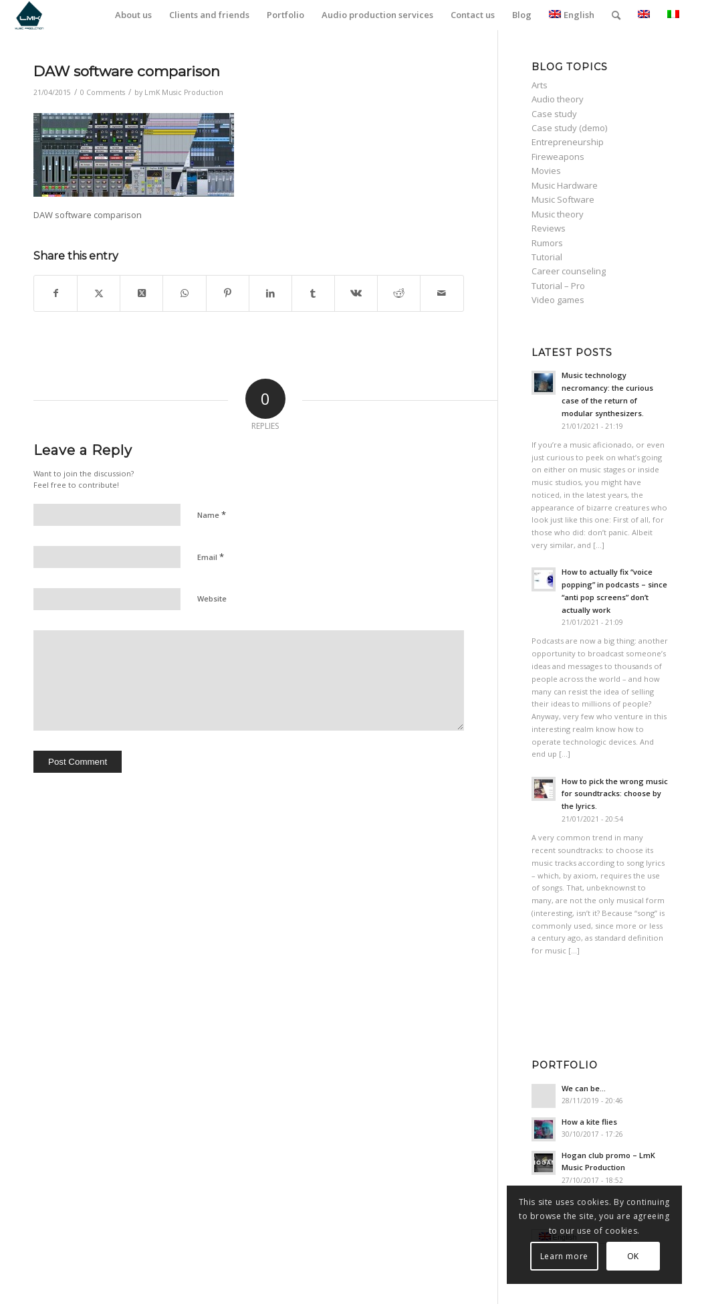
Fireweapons (558, 157)
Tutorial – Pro (558, 286)
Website (212, 598)
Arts (540, 85)
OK (632, 1256)
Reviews (549, 228)
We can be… (584, 1088)
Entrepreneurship (568, 142)
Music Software (563, 199)
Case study (554, 114)
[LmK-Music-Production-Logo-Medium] (29, 15)
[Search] (616, 15)
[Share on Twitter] (99, 293)
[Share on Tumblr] (313, 293)
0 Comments (102, 92)
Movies (546, 171)
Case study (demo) (569, 128)
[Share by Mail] (442, 293)
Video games (558, 300)
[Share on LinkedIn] (270, 293)
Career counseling (569, 271)
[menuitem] (133, 15)
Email (210, 557)
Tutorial (547, 257)
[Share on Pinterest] (228, 293)
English (571, 15)
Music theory (558, 214)
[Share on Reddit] (399, 293)
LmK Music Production (183, 92)
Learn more (564, 1256)
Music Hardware (565, 185)
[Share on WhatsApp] (184, 293)
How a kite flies (589, 1122)
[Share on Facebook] (55, 293)
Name (211, 514)
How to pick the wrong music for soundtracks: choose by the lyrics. (615, 794)
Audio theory (558, 99)
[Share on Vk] (356, 293)
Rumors (547, 243)
